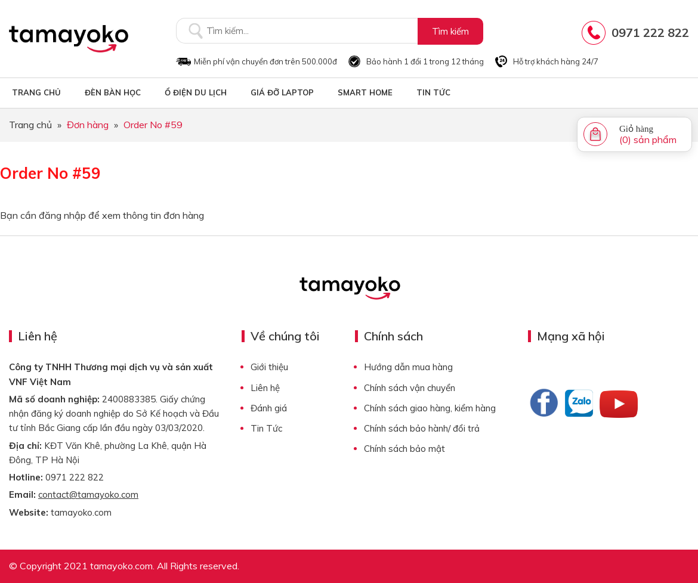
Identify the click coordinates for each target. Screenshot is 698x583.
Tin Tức (266, 428)
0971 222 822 (650, 32)
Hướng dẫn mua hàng (408, 367)
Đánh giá (269, 408)
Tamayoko (68, 38)
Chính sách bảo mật (404, 448)
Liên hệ (265, 387)
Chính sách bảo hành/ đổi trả (422, 428)
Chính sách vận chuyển (409, 387)
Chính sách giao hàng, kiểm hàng (430, 408)
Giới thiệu (269, 367)
